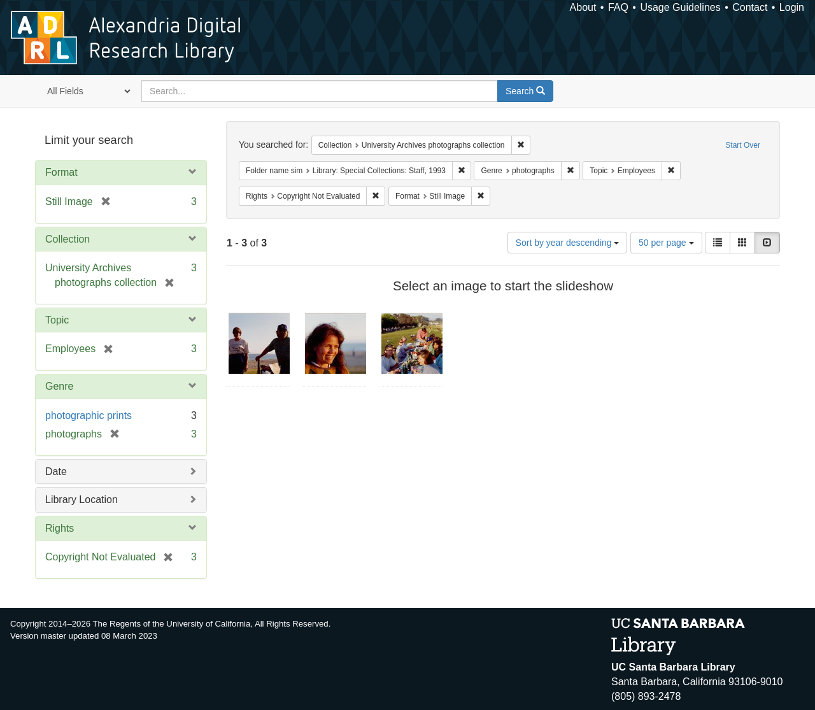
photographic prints (88, 415)
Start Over (742, 145)
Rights (59, 528)
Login (791, 7)
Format (61, 172)
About (583, 7)
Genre (59, 386)
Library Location (81, 499)
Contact (749, 7)
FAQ (618, 7)
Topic (57, 320)
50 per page (666, 243)
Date (56, 471)
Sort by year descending (568, 243)
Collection (67, 239)
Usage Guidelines (680, 7)
